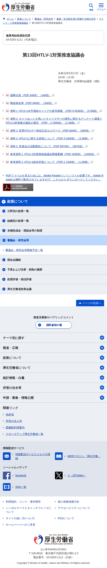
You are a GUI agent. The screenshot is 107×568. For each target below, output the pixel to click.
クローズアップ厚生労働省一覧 (24, 434)
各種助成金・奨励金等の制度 (24, 230)
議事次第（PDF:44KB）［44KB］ (30, 95)
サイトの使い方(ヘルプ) (20, 518)
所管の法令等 (53, 387)
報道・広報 (53, 348)
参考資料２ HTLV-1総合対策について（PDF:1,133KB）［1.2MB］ (49, 162)
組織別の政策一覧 (18, 220)
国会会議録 (14, 259)
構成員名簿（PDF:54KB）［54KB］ (31, 103)
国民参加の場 (54, 325)
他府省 (10, 414)
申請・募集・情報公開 (53, 398)
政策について (53, 358)
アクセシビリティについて (74, 507)
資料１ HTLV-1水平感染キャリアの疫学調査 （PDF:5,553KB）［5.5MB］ (54, 111)
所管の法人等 (14, 421)
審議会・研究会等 (18, 240)
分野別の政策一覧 (18, 211)
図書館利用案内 (15, 427)
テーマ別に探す (53, 338)
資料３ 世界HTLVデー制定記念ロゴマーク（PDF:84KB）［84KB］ (50, 130)
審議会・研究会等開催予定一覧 (24, 250)
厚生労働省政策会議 (19, 289)
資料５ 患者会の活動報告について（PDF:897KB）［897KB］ (47, 146)
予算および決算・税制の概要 (24, 269)
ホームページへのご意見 (20, 524)
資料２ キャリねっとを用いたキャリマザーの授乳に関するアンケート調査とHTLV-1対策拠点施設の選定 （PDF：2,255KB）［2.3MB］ (54, 120)
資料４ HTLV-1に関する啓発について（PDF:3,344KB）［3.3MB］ (49, 138)
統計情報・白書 (53, 377)
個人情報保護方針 (68, 501)
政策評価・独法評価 (19, 279)
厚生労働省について (53, 368)
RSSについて (66, 518)
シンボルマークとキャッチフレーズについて (28, 510)
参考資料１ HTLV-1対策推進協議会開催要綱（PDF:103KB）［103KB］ (52, 154)
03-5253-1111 (54, 557)
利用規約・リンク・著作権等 (23, 501)
